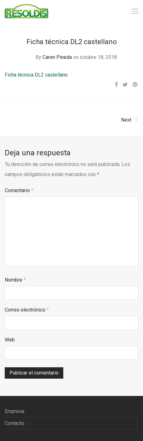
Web (10, 340)
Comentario (19, 190)
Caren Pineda (57, 57)
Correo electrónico (27, 310)
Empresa (14, 411)
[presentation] (52, 376)
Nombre (15, 280)
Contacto (14, 423)
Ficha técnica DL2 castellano (36, 75)
